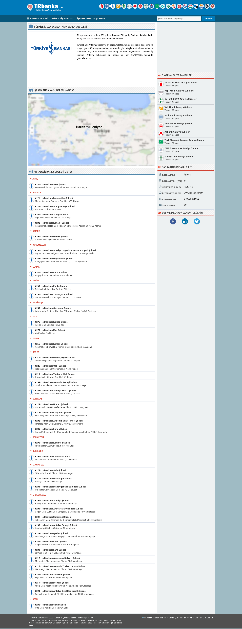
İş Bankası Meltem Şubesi (55, 582)
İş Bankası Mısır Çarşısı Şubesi (58, 357)
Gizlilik (77, 618)
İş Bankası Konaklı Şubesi (55, 223)
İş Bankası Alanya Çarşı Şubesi (58, 206)
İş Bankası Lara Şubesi (54, 550)
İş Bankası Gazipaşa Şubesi (56, 308)
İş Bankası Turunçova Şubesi (57, 294)
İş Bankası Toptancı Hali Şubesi (58, 374)
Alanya (36, 192)
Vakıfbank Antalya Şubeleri (179, 107)
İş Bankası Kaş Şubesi (53, 330)
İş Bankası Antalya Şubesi (55, 500)
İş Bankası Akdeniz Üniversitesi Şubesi (62, 421)
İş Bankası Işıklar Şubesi (55, 533)
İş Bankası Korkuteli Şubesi (56, 442)
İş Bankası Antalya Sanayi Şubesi (59, 525)
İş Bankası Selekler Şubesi (56, 574)
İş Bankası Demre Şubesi (55, 236)
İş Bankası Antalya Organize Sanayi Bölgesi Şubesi (69, 250)
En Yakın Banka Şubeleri (155, 618)
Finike (35, 280)
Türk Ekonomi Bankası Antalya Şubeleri (185, 140)
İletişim (89, 618)
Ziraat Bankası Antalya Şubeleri (181, 82)
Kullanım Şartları (61, 618)
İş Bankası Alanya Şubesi (55, 214)
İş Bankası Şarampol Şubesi (56, 517)
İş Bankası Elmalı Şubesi (55, 272)
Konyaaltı (38, 399)
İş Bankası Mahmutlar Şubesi (57, 198)
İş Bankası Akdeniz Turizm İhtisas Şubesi (64, 566)
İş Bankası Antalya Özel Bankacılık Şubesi (64, 591)
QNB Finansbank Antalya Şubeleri (182, 148)
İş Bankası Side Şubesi (54, 470)
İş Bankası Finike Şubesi (54, 286)
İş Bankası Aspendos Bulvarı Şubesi (61, 558)
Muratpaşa (39, 495)
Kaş (34, 316)
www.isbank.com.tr (193, 193)
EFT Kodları (208, 618)
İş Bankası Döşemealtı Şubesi (57, 258)
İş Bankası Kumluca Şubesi (56, 456)
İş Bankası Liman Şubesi (55, 429)
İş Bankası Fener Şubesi (54, 541)
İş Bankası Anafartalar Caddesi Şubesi (62, 508)
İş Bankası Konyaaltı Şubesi (56, 412)
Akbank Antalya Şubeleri (178, 132)
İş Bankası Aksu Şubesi (54, 184)
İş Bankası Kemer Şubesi (55, 344)
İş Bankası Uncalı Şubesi (55, 404)
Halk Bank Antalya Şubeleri (179, 115)
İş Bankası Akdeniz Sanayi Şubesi (59, 382)
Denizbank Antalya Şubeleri (179, 123)
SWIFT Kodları (194, 618)
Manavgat (38, 464)
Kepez (35, 352)
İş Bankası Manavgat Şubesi (57, 478)
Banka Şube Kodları (177, 618)
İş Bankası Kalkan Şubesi (55, 322)
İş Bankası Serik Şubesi (54, 604)
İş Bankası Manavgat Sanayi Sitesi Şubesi (64, 486)
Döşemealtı (39, 245)
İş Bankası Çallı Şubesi (54, 366)
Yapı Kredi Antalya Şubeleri (179, 90)
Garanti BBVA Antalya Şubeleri (181, 99)
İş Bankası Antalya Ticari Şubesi (59, 390)
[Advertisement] (91, 77)
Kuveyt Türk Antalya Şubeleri (180, 156)
